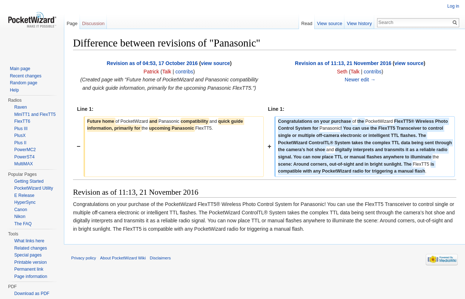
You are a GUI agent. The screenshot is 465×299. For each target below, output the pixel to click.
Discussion (93, 23)
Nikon (19, 216)
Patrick (151, 71)
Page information (30, 276)
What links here (29, 240)
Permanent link (28, 269)
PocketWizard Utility (33, 188)
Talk (166, 71)
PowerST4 (24, 156)
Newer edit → (360, 79)
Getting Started (29, 181)
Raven (20, 107)
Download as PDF (31, 293)
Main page (20, 68)
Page (71, 23)
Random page (23, 82)
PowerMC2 (25, 149)
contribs (184, 71)
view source (215, 63)
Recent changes (25, 75)
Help (14, 90)
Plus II (20, 142)
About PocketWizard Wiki (123, 258)
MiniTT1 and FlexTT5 (35, 114)
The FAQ (23, 223)
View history (359, 23)
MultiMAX (23, 163)
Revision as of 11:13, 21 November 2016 (343, 63)
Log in (453, 6)
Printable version (30, 262)
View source (329, 23)
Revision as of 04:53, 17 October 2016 (152, 63)
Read (306, 23)
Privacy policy (83, 258)
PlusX (19, 135)
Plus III (21, 128)
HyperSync (25, 202)
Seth (342, 71)
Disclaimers (160, 258)
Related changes (30, 248)
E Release (24, 195)
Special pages (27, 255)
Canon (20, 209)
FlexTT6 (22, 121)
